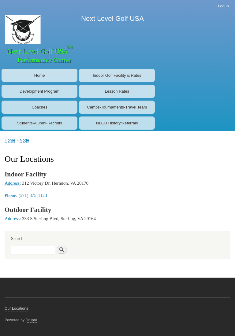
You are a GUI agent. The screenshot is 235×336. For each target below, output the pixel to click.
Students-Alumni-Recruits (39, 123)
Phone (10, 195)
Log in (223, 6)
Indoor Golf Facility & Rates (117, 75)
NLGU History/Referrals (117, 123)
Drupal (31, 320)
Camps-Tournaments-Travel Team (117, 107)
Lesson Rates (117, 91)
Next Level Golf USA (112, 18)
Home (39, 75)
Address (12, 183)
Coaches (39, 107)
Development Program (39, 91)
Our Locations (16, 308)
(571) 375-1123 (32, 195)
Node (24, 140)
